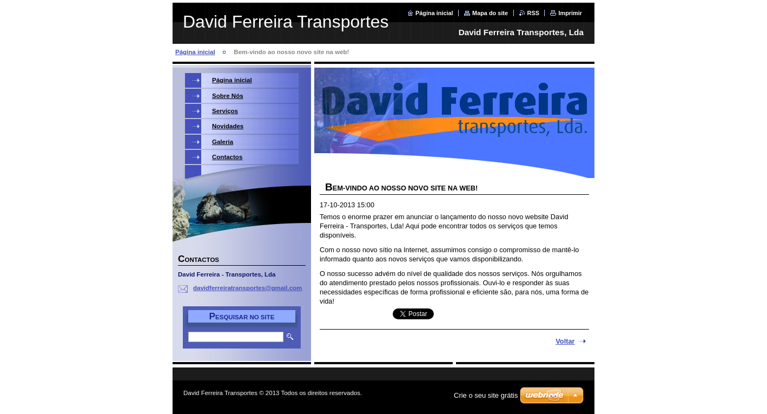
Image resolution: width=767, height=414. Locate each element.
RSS (533, 13)
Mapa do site (490, 13)
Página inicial (434, 13)
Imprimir (570, 13)
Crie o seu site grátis (486, 395)
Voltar (565, 341)
